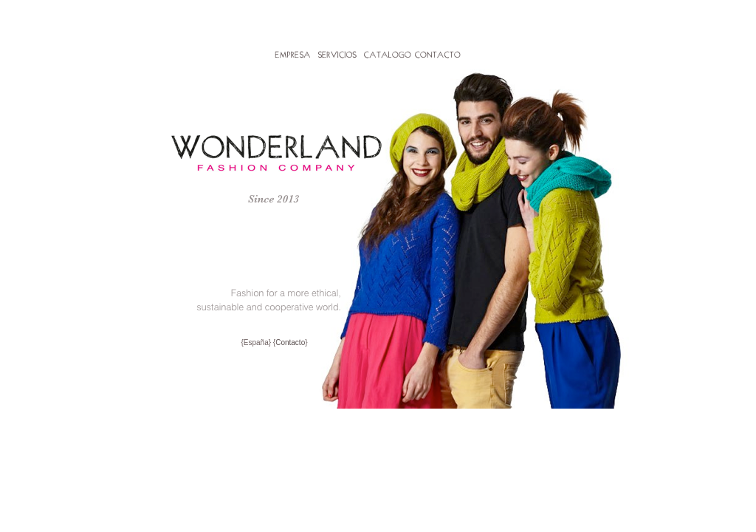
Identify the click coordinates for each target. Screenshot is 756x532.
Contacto (290, 342)
